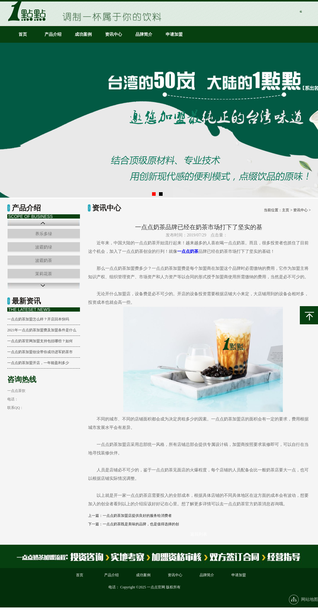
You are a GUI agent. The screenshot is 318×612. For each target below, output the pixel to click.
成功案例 (83, 34)
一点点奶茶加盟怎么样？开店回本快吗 (38, 319)
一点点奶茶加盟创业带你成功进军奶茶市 (40, 352)
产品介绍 (53, 34)
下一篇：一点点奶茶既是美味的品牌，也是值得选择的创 (133, 524)
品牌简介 (143, 34)
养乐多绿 (43, 234)
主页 (285, 210)
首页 (22, 34)
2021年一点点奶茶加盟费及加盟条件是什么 (41, 330)
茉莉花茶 (43, 274)
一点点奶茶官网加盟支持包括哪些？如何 (40, 341)
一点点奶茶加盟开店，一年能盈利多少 (38, 363)
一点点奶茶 (187, 251)
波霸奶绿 (43, 247)
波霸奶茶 (43, 260)
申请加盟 (174, 34)
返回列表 (198, 534)
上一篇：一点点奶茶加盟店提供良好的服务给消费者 (130, 515)
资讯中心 (113, 34)
